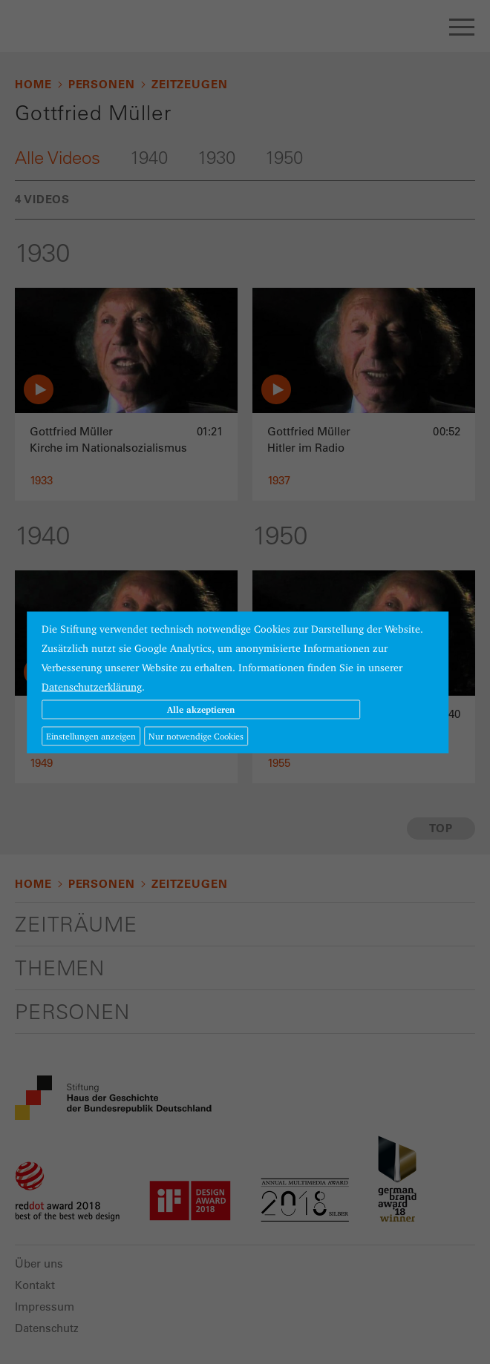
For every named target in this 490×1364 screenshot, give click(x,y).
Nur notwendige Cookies (196, 735)
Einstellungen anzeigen (91, 735)
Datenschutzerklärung (92, 686)
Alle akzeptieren (201, 708)
